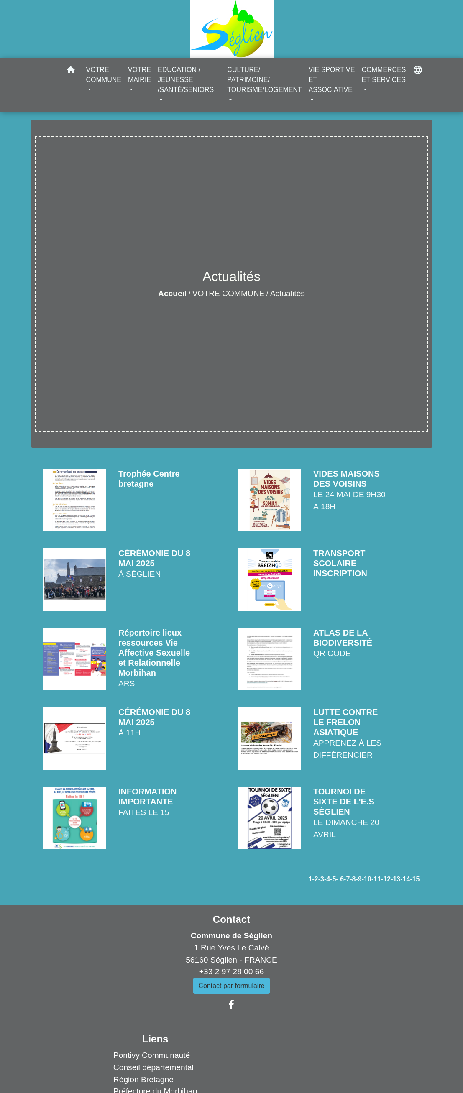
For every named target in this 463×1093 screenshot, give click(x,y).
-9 (359, 879)
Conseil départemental (153, 1067)
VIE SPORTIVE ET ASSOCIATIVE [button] (331, 79)
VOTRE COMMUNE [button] (103, 74)
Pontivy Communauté (151, 1055)
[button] (70, 71)
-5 (333, 879)
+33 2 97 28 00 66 (231, 971)
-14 (405, 879)
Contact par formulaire (231, 985)
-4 (327, 879)
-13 (395, 879)
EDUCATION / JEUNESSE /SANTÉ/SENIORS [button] (186, 79)
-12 (386, 879)
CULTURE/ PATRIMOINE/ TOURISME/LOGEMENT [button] (264, 79)
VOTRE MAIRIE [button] (139, 74)
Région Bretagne (143, 1079)
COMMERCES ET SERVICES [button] (384, 74)
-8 (353, 879)
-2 (315, 879)
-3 (321, 879)
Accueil (172, 293)
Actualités (287, 293)
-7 (347, 879)
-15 (415, 879)
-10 (366, 879)
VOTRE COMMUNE (228, 293)
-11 (376, 879)
